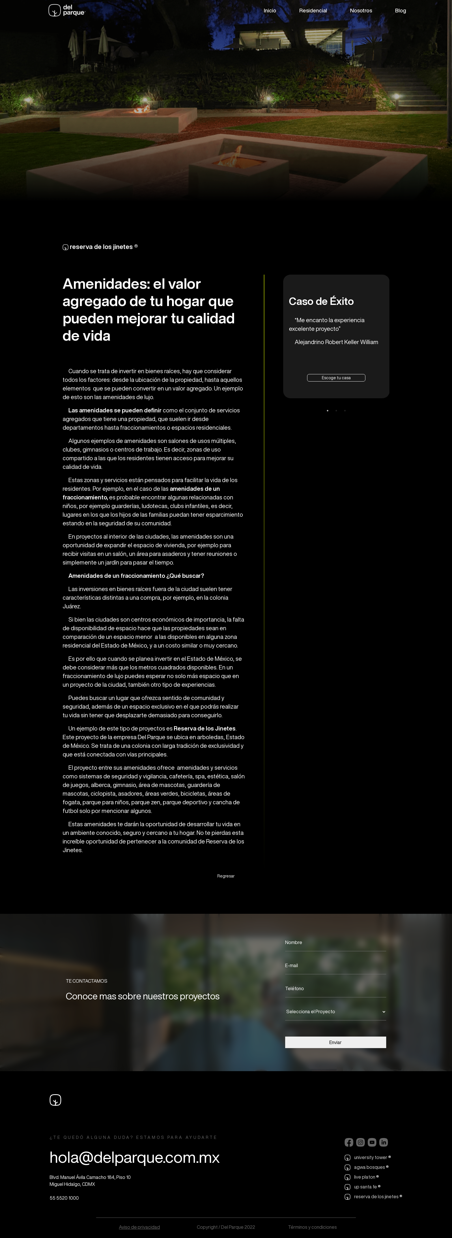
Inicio (270, 10)
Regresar (226, 876)
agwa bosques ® (367, 1167)
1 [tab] (327, 411)
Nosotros (361, 10)
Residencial (313, 10)
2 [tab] (336, 411)
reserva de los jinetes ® (373, 1197)
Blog (400, 10)
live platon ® (362, 1177)
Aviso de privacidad (139, 1227)
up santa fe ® (363, 1187)
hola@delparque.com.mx (135, 1157)
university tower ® (368, 1157)
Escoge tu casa (336, 378)
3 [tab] (345, 411)
